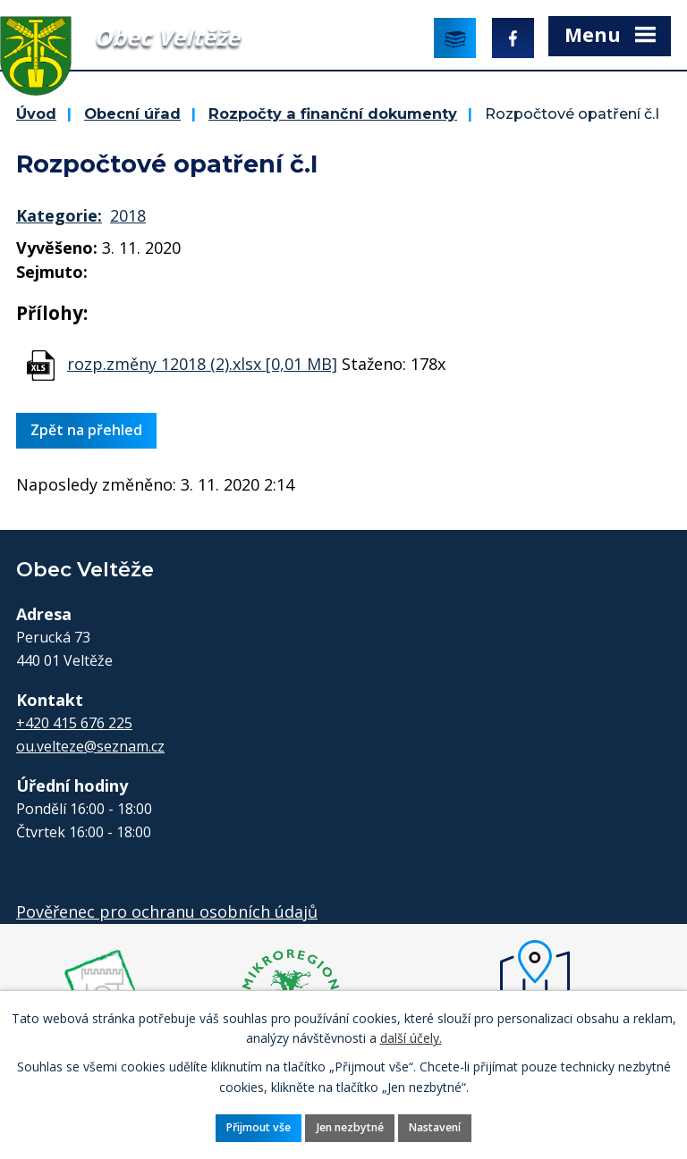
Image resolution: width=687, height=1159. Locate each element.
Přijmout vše (258, 1127)
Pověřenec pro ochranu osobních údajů (167, 911)
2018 (128, 215)
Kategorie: (59, 215)
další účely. (411, 1037)
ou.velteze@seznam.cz (90, 746)
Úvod (36, 113)
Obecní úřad (132, 113)
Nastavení (435, 1127)
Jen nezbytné (350, 1127)
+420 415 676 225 (74, 723)
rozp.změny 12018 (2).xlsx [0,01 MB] (202, 363)
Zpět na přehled (86, 430)
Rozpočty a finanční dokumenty (332, 113)
